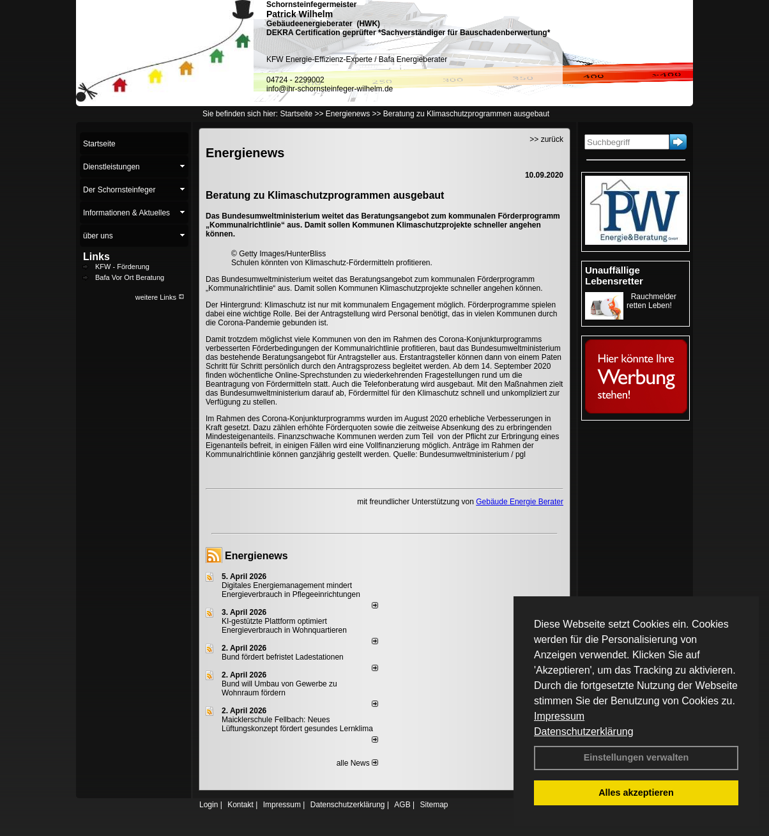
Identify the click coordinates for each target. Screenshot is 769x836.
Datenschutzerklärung (584, 731)
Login (208, 804)
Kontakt (240, 804)
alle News (357, 763)
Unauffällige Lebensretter (614, 275)
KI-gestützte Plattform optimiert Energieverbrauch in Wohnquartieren (284, 626)
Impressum (559, 716)
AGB (402, 804)
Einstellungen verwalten (636, 757)
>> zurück (546, 139)
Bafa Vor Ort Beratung (129, 277)
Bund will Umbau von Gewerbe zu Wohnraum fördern (279, 688)
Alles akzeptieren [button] (636, 792)
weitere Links (160, 297)
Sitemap (434, 804)
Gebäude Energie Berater (519, 501)
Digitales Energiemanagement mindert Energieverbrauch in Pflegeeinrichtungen (291, 590)
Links (96, 256)
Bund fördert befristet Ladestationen (283, 657)
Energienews (256, 555)
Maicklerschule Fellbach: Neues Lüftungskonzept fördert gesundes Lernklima (297, 724)
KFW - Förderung (122, 266)
